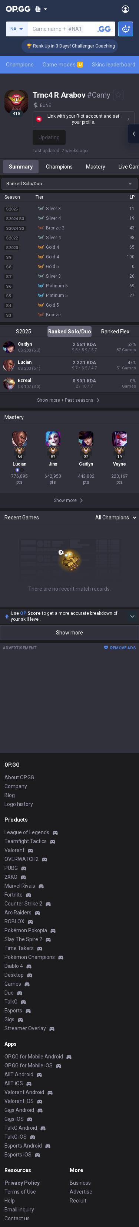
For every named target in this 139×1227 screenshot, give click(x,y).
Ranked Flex (115, 332)
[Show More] (41, 8)
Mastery (95, 167)
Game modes (63, 64)
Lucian (25, 362)
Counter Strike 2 (23, 904)
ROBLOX (14, 921)
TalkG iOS (15, 1137)
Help (9, 1201)
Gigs (9, 1019)
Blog (9, 795)
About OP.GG (19, 777)
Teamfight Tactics (25, 841)
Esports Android (23, 1146)
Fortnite (13, 895)
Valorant (14, 850)
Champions (20, 64)
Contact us (17, 1218)
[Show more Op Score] (132, 616)
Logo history (18, 804)
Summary (21, 167)
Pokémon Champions (29, 957)
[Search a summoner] (104, 29)
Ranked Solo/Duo (69, 332)
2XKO (10, 877)
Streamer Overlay (25, 1028)
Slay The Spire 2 (23, 939)
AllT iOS (13, 1083)
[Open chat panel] (133, 133)
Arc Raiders (18, 913)
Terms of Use (20, 1192)
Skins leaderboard (113, 64)
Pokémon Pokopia (25, 930)
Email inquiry (19, 1210)
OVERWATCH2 (21, 859)
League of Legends (26, 832)
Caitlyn (25, 344)
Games (12, 984)
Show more (69, 633)
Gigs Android (19, 1110)
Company (15, 786)
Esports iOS (18, 1155)
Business (80, 1183)
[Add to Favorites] (118, 95)
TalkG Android (20, 1128)
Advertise (81, 1192)
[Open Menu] (125, 8)
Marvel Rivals (19, 886)
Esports (13, 1011)
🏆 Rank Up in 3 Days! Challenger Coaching (78, 46)
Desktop (14, 975)
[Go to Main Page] (18, 9)
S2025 (23, 332)
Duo (9, 993)
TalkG (10, 1002)
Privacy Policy (22, 1183)
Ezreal (24, 380)
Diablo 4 (13, 966)
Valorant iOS (19, 1101)
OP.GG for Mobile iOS (28, 1065)
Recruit (78, 1201)
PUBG (11, 868)
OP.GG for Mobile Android (33, 1057)
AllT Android (18, 1074)
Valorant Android (24, 1092)
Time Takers (19, 948)
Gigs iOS (14, 1119)
